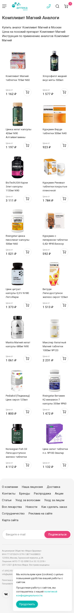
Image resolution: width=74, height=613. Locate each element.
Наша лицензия (32, 487)
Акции (59, 493)
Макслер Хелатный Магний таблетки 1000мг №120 (54, 346)
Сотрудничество (13, 513)
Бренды (24, 493)
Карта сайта (10, 520)
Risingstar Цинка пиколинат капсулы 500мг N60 (17, 239)
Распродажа (42, 493)
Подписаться (57, 534)
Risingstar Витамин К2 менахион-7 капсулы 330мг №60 (54, 399)
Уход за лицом (54, 500)
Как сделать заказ (54, 507)
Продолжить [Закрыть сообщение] (27, 604)
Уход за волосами (27, 500)
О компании (10, 487)
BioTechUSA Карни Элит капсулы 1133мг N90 (17, 186)
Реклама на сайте (40, 513)
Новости (31, 507)
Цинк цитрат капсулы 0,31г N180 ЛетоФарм (17, 293)
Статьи (6, 500)
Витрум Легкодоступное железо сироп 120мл (55, 293)
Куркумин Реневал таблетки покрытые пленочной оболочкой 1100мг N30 (55, 190)
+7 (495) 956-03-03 (11, 571)
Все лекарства (12, 507)
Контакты (8, 493)
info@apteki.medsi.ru (12, 574)
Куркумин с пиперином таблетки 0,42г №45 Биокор (55, 239)
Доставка (53, 487)
